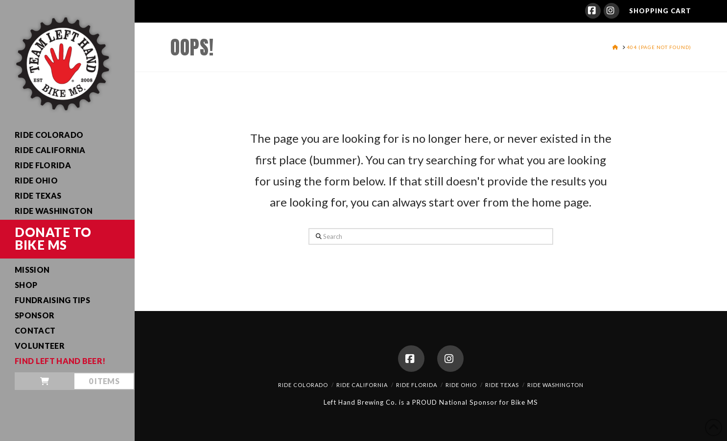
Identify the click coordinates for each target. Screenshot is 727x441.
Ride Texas (502, 385)
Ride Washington (555, 385)
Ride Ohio (461, 385)
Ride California (362, 385)
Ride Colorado (303, 385)
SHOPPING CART (660, 11)
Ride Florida (416, 385)
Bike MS (524, 402)
